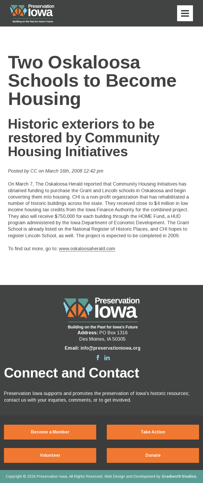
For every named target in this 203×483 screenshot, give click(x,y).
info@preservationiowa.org (110, 348)
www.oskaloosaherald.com (87, 248)
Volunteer (50, 455)
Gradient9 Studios (179, 476)
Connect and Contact (71, 372)
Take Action (153, 432)
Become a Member (50, 432)
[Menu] (185, 13)
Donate (153, 455)
